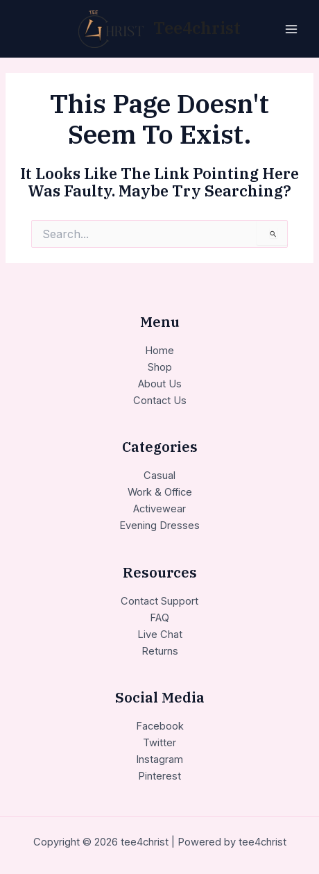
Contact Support (159, 601)
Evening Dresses (159, 525)
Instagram (159, 759)
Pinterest (159, 776)
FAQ (159, 618)
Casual (159, 475)
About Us (160, 384)
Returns (159, 651)
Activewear (159, 509)
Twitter (159, 743)
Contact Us (160, 400)
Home (159, 350)
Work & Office (160, 492)
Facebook (160, 726)
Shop (160, 367)
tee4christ (197, 28)
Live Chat (159, 634)
